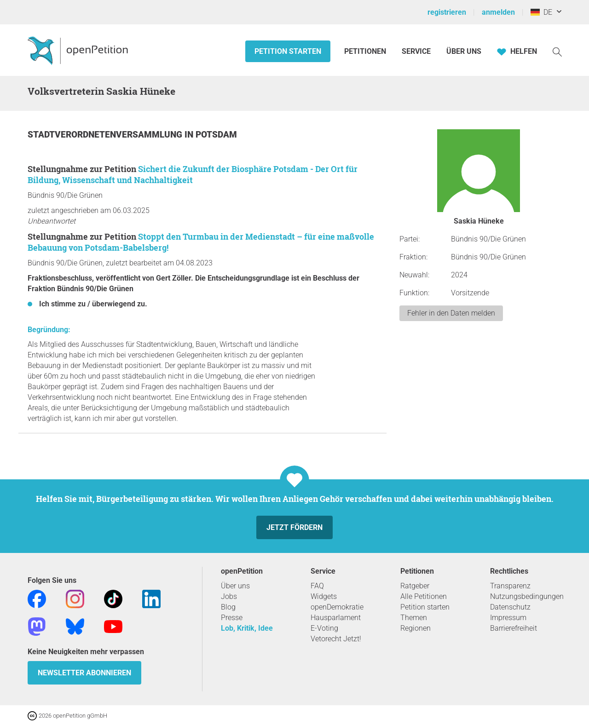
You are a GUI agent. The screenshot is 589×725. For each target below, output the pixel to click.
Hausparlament (336, 617)
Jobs (229, 596)
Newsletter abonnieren (84, 672)
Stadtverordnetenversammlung (106, 134)
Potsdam (216, 134)
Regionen (415, 628)
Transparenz (510, 585)
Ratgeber (414, 585)
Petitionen (366, 51)
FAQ (317, 585)
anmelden (498, 12)
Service (416, 51)
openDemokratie (337, 607)
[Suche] (557, 51)
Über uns (235, 585)
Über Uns (463, 51)
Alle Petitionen (423, 596)
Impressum (508, 617)
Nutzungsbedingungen (527, 596)
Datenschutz (510, 607)
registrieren (446, 12)
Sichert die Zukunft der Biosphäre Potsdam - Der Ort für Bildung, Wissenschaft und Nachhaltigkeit (193, 174)
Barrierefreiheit (513, 628)
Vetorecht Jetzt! (336, 638)
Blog (228, 607)
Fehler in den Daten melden (451, 313)
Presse (232, 617)
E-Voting (324, 628)
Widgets (324, 596)
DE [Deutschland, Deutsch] (541, 12)
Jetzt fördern (294, 527)
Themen (413, 617)
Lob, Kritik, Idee (247, 628)
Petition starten (287, 51)
